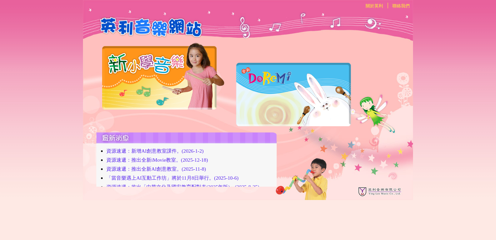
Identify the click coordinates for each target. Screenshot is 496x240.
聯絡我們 (401, 6)
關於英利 (374, 6)
